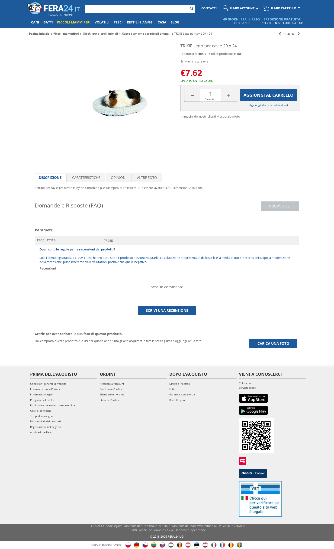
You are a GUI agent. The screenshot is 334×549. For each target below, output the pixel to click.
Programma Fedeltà (42, 400)
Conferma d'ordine (111, 389)
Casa (162, 22)
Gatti (48, 22)
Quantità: (210, 99)
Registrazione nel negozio (45, 427)
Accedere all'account (112, 383)
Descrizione (50, 177)
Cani (35, 22)
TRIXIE (201, 54)
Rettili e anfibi (140, 22)
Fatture (173, 389)
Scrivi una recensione (194, 61)
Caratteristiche (86, 177)
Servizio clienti (247, 387)
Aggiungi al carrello (268, 95)
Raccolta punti (177, 400)
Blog (174, 22)
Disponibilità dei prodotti (45, 421)
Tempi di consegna (41, 416)
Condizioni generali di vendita (48, 383)
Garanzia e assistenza (182, 394)
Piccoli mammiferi (73, 22)
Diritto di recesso (179, 383)
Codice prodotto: (221, 54)
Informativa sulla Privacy (45, 389)
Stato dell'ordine (110, 400)
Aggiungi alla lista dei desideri (268, 105)
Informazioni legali (41, 394)
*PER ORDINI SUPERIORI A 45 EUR (282, 23)
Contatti (209, 8)
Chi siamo (245, 383)
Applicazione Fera (40, 432)
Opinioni (118, 177)
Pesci (118, 22)
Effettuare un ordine (112, 394)
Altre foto (147, 177)
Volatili (102, 22)
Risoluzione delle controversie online (52, 405)
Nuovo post (280, 206)
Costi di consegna (40, 410)
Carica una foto (273, 343)
